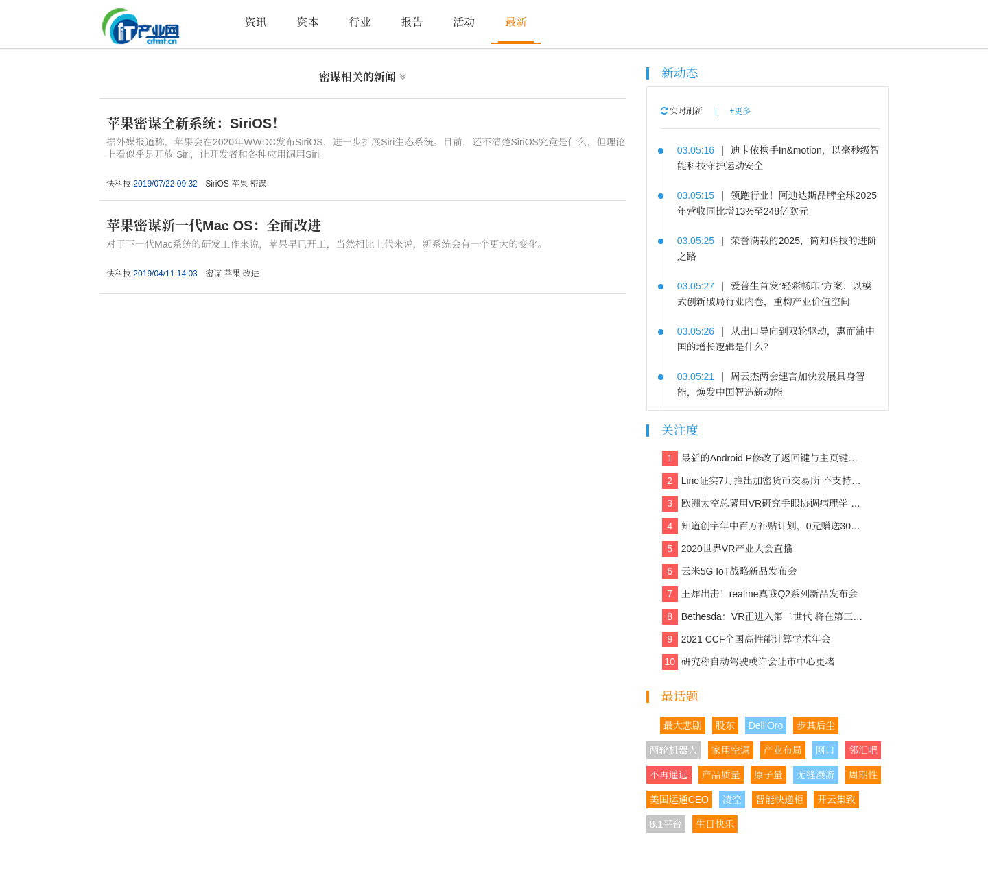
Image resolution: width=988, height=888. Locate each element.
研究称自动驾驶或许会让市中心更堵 (748, 662)
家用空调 (730, 750)
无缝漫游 (816, 774)
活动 (464, 22)
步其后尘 (816, 725)
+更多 (740, 111)
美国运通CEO (679, 799)
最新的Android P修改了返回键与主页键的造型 (764, 458)
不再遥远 (669, 774)
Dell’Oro (766, 725)
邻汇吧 (863, 750)
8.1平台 (666, 824)
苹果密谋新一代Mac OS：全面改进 (213, 225)
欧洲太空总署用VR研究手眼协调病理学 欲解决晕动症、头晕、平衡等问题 (764, 504)
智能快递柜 (779, 799)
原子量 (768, 774)
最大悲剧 (682, 725)
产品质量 (721, 774)
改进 (251, 273)
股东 (725, 725)
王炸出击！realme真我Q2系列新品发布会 (760, 594)
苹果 (239, 184)
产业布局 (783, 750)
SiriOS (217, 184)
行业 (359, 22)
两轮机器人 (674, 750)
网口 (825, 750)
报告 (412, 22)
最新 (516, 22)
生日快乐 (715, 824)
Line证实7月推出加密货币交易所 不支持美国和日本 (764, 481)
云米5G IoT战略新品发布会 (729, 571)
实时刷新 (682, 111)
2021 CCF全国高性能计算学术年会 (746, 639)
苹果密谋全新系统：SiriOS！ (195, 123)
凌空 (732, 799)
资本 (308, 22)
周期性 (863, 774)
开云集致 (836, 799)
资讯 (256, 22)
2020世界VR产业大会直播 (727, 549)
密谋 (258, 184)
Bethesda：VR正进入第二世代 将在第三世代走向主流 (764, 617)
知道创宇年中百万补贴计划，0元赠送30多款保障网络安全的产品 (764, 526)
